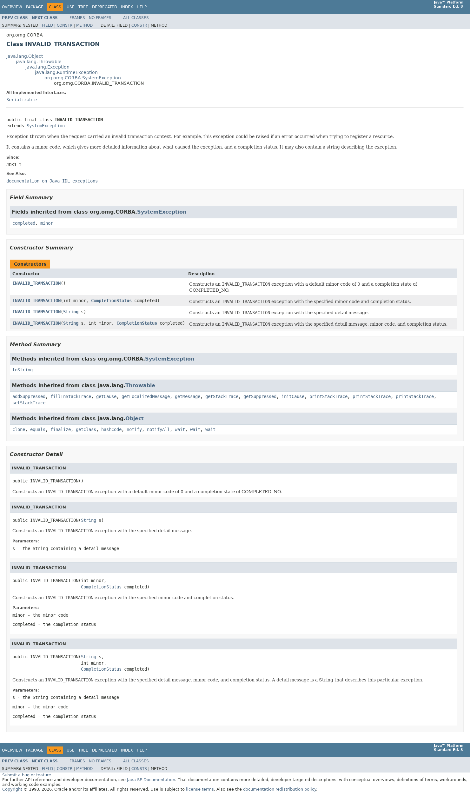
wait (180, 429)
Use (71, 7)
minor (46, 223)
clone (18, 429)
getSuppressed (259, 396)
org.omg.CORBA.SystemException (82, 77)
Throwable (140, 385)
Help (142, 7)
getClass (86, 429)
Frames (77, 18)
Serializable (21, 99)
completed (23, 223)
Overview (12, 7)
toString (22, 369)
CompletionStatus (111, 300)
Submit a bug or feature (26, 775)
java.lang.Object (24, 56)
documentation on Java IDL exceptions (52, 180)
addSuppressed (28, 396)
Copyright (12, 789)
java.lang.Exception (47, 67)
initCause (292, 396)
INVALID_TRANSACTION (36, 283)
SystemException (46, 125)
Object (134, 418)
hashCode (111, 429)
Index (127, 7)
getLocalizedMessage (146, 396)
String (70, 311)
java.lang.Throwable (39, 61)
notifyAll (158, 429)
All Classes (136, 18)
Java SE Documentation (151, 779)
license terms (200, 789)
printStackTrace (328, 396)
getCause (106, 396)
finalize (60, 429)
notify (134, 429)
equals (37, 429)
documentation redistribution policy (279, 789)
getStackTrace (221, 396)
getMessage (187, 396)
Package (34, 7)
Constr (64, 25)
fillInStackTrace (70, 396)
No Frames (100, 18)
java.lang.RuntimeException (66, 72)
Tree (83, 7)
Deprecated (104, 7)
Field (47, 25)
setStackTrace (28, 402)
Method (84, 25)
